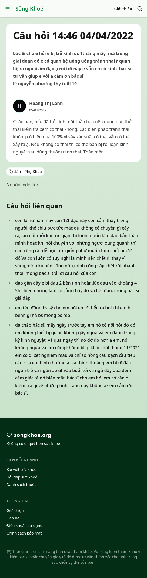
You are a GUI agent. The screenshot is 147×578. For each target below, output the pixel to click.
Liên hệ (12, 518)
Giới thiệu (123, 8)
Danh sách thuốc (21, 484)
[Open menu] (7, 8)
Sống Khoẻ (29, 8)
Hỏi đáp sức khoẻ (21, 477)
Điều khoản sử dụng (24, 525)
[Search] (140, 8)
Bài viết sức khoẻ (21, 469)
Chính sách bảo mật (24, 533)
